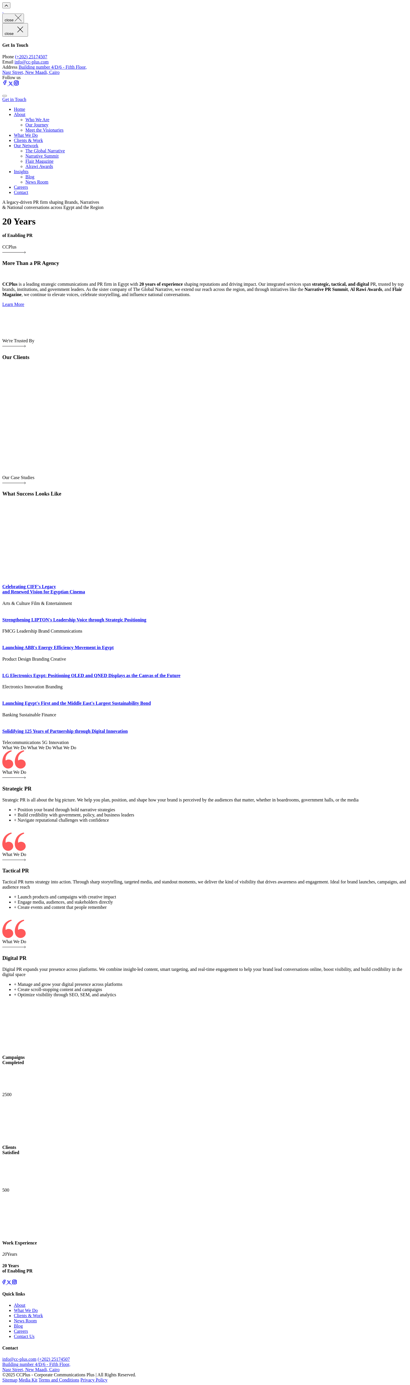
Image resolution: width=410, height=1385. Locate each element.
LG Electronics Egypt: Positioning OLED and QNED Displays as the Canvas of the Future (91, 675)
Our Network (26, 145)
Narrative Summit (42, 156)
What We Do (26, 135)
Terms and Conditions (58, 1379)
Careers (21, 187)
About (19, 114)
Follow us (11, 77)
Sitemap (9, 1379)
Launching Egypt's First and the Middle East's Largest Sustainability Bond (76, 703)
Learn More (13, 304)
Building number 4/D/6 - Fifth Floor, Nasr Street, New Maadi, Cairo (44, 70)
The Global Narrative (45, 150)
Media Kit (27, 1379)
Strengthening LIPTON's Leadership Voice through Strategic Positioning (74, 619)
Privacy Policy (94, 1379)
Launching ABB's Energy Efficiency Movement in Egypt (58, 647)
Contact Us (24, 1336)
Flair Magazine (39, 161)
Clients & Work (28, 140)
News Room (37, 182)
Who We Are (37, 119)
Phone (8, 56)
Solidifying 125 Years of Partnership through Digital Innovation (65, 731)
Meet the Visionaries (44, 130)
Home (19, 109)
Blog (29, 176)
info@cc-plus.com (31, 61)
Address (9, 67)
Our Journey (37, 124)
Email (7, 61)
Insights (21, 171)
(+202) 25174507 (31, 56)
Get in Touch (14, 99)
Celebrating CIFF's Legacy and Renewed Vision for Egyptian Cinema (43, 589)
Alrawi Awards (39, 166)
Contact (21, 192)
